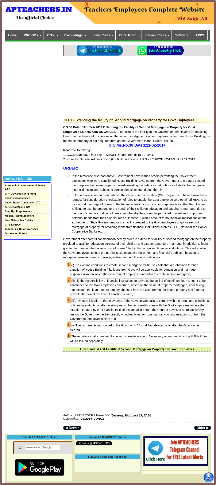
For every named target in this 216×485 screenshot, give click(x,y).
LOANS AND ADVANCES (98, 132)
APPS (200, 35)
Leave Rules (101, 35)
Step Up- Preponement (18, 211)
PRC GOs (31, 35)
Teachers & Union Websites (21, 229)
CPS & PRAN (12, 224)
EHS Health (127, 35)
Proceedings (73, 35)
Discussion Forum (16, 233)
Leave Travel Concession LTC (22, 202)
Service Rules (155, 35)
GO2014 (86, 418)
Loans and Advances (17, 198)
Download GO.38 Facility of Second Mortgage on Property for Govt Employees (137, 349)
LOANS (99, 418)
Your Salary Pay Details (19, 220)
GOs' (50, 35)
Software (181, 35)
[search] (43, 447)
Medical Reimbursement (19, 215)
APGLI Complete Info (17, 207)
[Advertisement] (137, 85)
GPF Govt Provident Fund (20, 193)
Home (12, 35)
